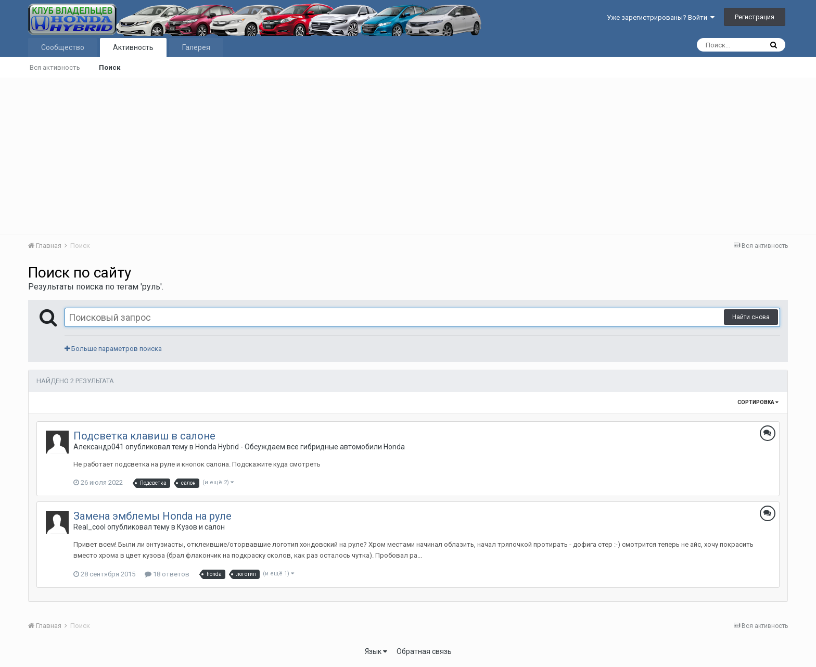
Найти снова (751, 317)
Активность (133, 47)
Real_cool (89, 527)
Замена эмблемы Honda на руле (152, 516)
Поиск (109, 67)
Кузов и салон (201, 527)
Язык (376, 651)
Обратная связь (424, 651)
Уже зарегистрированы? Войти (661, 17)
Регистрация (754, 17)
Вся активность (55, 67)
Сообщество (62, 47)
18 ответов (167, 574)
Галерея (196, 47)
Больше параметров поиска (113, 349)
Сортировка (758, 402)
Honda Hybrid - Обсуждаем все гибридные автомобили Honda (300, 447)
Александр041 (98, 447)
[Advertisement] (408, 156)
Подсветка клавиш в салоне (144, 436)
